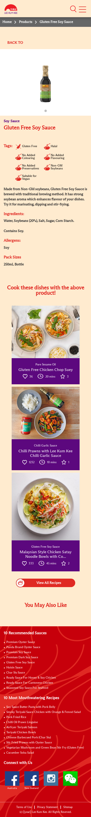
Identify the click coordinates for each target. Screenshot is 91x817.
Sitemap (68, 807)
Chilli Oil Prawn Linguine (22, 722)
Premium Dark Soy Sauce (22, 657)
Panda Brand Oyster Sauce (23, 647)
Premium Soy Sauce (18, 652)
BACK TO (15, 43)
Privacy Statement (47, 807)
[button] (73, 9)
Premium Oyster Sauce (20, 642)
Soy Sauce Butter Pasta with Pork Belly (30, 707)
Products (25, 22)
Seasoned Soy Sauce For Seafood (27, 688)
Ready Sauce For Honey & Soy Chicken (31, 677)
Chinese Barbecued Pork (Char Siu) (28, 737)
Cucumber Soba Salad (20, 752)
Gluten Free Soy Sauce (20, 662)
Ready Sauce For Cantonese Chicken (29, 682)
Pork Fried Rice (16, 717)
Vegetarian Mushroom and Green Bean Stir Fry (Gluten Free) (45, 747)
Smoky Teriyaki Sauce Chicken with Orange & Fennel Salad (43, 712)
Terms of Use (24, 807)
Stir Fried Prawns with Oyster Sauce (29, 742)
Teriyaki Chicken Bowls (21, 732)
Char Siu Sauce (15, 672)
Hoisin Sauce (14, 667)
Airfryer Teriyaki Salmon (21, 727)
